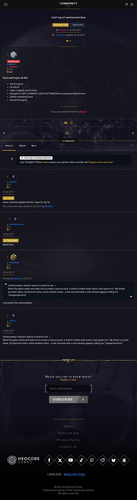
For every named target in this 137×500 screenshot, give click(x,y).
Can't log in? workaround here (36, 157)
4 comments (68, 140)
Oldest (22, 145)
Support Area (77, 25)
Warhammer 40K (60, 25)
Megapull (64, 30)
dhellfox (60, 35)
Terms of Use (68, 432)
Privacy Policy (68, 439)
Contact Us (68, 446)
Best (34, 145)
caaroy (16, 278)
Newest (9, 145)
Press (68, 426)
